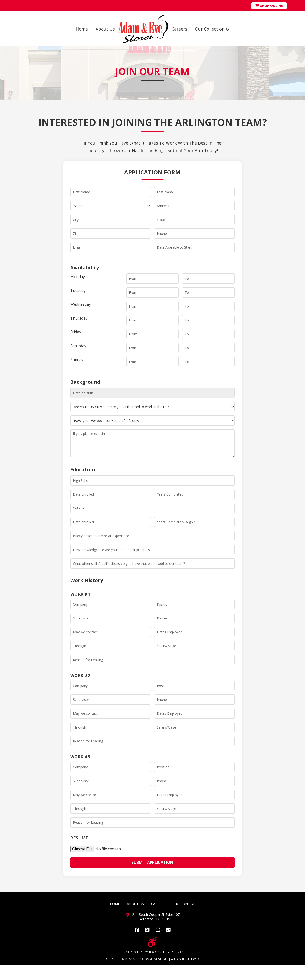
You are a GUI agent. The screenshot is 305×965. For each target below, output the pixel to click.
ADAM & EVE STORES (155, 959)
